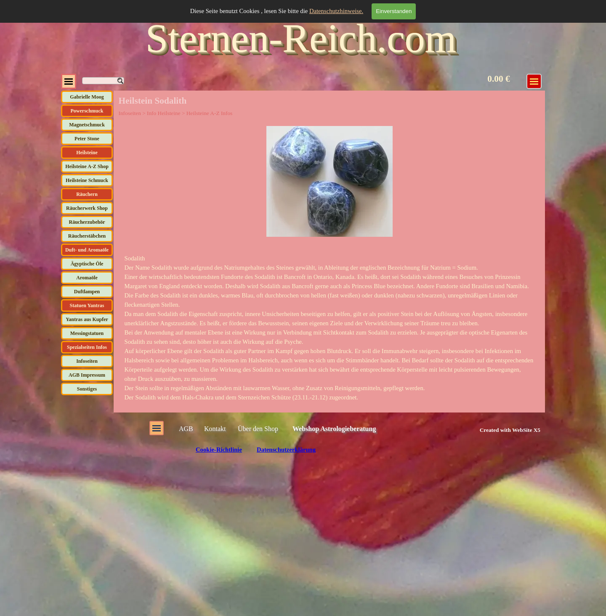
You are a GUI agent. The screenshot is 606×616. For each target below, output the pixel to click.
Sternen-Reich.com (301, 38)
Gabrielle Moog (87, 97)
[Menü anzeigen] (534, 81)
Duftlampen (87, 292)
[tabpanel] (329, 328)
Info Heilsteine (164, 113)
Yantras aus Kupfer (87, 319)
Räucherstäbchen (87, 236)
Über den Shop (258, 428)
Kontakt (215, 428)
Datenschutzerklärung (286, 449)
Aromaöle (86, 278)
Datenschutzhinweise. (336, 11)
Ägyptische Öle (87, 264)
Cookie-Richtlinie (219, 449)
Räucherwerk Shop (87, 208)
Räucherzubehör (87, 222)
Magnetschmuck (87, 125)
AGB (186, 428)
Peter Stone (86, 139)
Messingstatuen (87, 333)
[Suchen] (103, 80)
